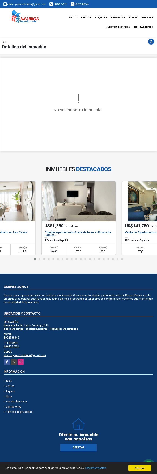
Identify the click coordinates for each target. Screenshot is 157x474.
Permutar (118, 17)
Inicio (73, 17)
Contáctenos (143, 27)
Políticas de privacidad (19, 411)
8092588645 (82, 4)
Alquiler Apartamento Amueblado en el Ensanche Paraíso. (78, 234)
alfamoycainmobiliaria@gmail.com (25, 355)
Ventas (86, 17)
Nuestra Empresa (117, 27)
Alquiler (101, 17)
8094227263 (60, 4)
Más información (102, 468)
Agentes (147, 17)
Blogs (133, 17)
